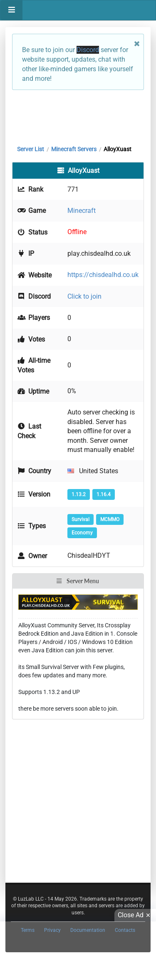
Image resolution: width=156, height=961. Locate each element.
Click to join (84, 296)
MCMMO (109, 519)
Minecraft (81, 211)
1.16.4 (104, 494)
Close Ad (135, 915)
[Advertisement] (78, 115)
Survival (80, 519)
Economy (82, 533)
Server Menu (77, 580)
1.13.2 (79, 494)
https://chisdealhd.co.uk (103, 275)
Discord (88, 50)
